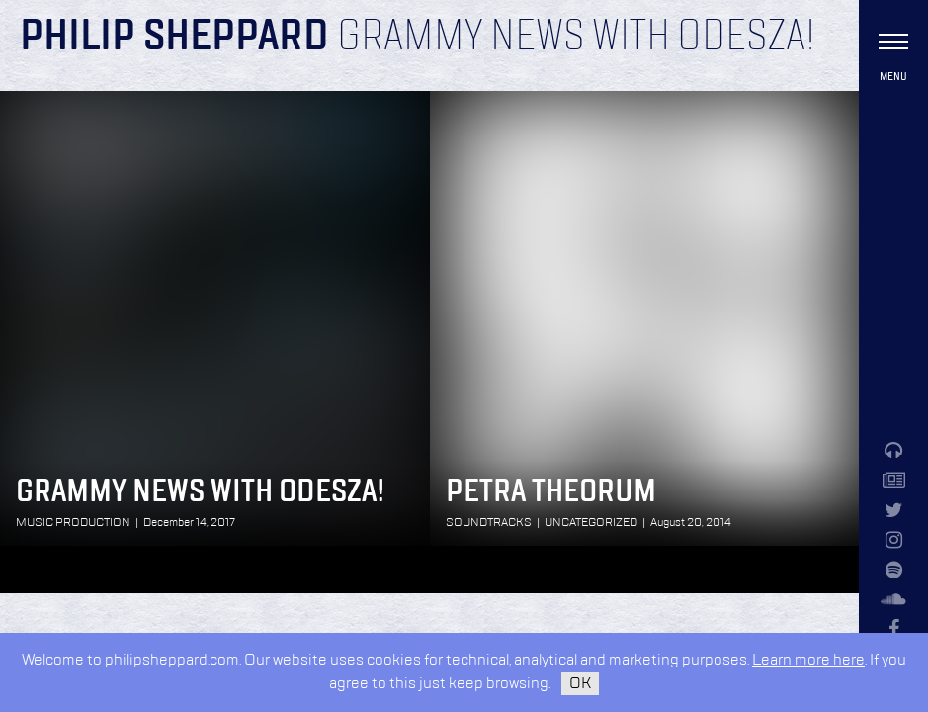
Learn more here (808, 660)
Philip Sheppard (174, 37)
